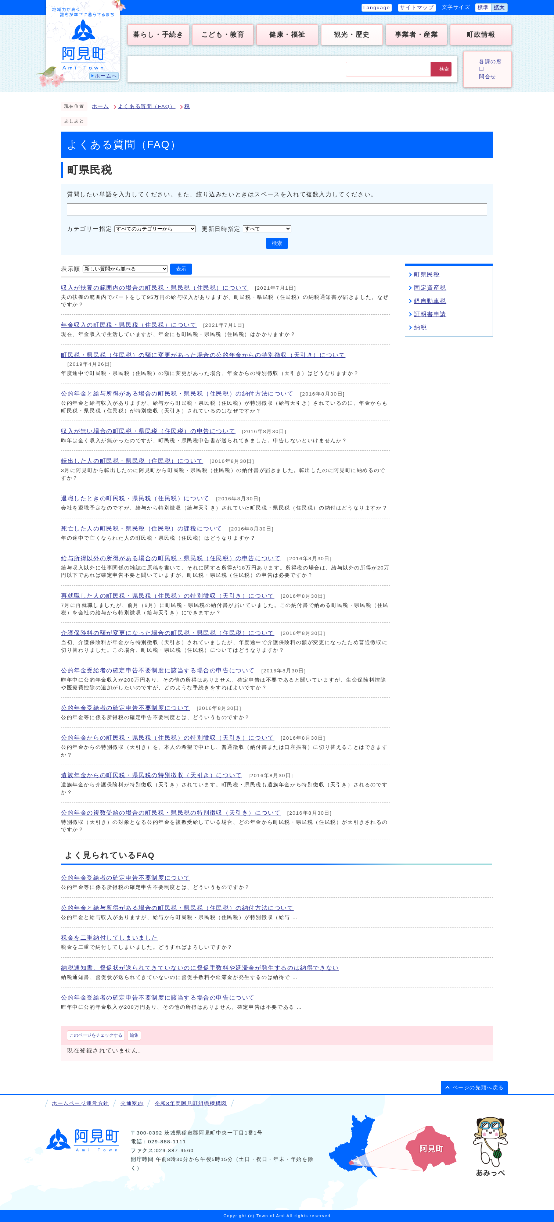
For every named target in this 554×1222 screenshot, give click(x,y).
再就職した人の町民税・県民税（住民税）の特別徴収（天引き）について (167, 596)
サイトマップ (417, 7)
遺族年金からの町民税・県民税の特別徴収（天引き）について (151, 775)
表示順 (70, 268)
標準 (483, 7)
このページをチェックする (95, 1035)
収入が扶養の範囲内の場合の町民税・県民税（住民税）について (154, 288)
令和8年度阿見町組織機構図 (191, 1103)
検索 (444, 69)
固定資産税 (430, 288)
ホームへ (106, 76)
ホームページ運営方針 (80, 1103)
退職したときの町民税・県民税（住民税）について (135, 498)
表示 (181, 269)
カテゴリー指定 (89, 229)
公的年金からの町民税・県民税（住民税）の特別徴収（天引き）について (167, 738)
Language (376, 7)
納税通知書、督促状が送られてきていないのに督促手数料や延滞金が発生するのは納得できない (200, 968)
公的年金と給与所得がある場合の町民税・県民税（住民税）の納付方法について (177, 393)
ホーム (100, 106)
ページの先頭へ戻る (478, 1087)
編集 (134, 1035)
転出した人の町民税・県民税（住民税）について (132, 461)
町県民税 (427, 274)
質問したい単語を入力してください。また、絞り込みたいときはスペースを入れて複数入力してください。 (222, 194)
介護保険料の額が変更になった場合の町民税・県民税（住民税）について (167, 633)
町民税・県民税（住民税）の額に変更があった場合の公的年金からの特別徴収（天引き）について (203, 355)
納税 (420, 327)
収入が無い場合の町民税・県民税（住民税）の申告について (148, 431)
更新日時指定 (221, 229)
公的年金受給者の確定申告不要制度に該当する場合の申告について (158, 670)
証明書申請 (430, 314)
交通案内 (131, 1103)
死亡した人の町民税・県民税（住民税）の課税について (142, 528)
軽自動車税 (430, 301)
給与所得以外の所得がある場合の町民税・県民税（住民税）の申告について (171, 558)
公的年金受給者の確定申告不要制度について (125, 708)
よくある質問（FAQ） (147, 106)
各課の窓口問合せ (490, 69)
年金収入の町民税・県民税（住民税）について (129, 325)
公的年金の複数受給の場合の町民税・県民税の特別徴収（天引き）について (171, 813)
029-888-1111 (167, 1141)
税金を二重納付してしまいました (109, 938)
